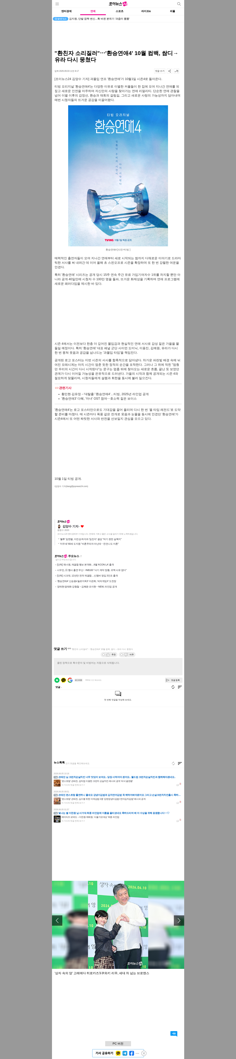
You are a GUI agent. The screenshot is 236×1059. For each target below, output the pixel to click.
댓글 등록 (175, 680)
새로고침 (81, 556)
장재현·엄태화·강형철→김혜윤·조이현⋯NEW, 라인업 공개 (87, 586)
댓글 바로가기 (173, 1034)
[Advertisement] (118, 36)
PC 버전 (118, 1043)
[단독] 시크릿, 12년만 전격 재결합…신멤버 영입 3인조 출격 (87, 575)
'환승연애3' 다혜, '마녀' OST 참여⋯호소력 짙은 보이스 (99, 398)
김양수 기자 (70, 526)
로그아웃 (78, 680)
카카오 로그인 (63, 680)
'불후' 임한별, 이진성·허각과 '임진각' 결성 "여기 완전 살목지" (91, 539)
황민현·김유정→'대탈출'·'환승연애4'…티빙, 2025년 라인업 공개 (105, 394)
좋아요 (82, 526)
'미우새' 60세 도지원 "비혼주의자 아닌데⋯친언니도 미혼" (89, 543)
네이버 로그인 (57, 680)
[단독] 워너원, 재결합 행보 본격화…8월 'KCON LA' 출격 (85, 564)
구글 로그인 (70, 680)
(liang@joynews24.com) (77, 486)
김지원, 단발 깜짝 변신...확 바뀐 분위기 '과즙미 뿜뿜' (99, 18)
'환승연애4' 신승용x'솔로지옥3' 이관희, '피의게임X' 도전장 (86, 581)
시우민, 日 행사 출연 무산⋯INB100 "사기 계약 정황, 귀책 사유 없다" (92, 570)
